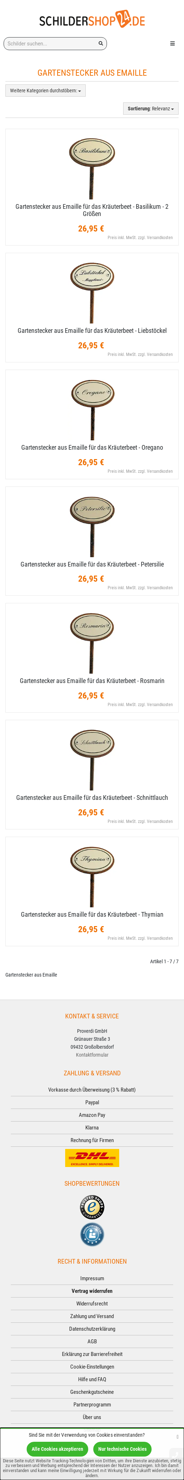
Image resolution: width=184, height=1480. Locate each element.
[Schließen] (177, 1436)
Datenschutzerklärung (92, 1329)
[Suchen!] (101, 44)
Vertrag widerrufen (92, 1291)
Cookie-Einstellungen (92, 1367)
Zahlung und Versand (92, 1316)
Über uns (92, 1417)
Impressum (92, 1278)
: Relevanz (151, 108)
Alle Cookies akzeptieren (57, 1449)
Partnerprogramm (92, 1404)
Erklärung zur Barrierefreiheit (92, 1354)
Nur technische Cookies (122, 1449)
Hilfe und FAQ (92, 1379)
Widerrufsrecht (92, 1303)
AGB (92, 1341)
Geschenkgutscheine (92, 1392)
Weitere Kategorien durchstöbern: (45, 90)
